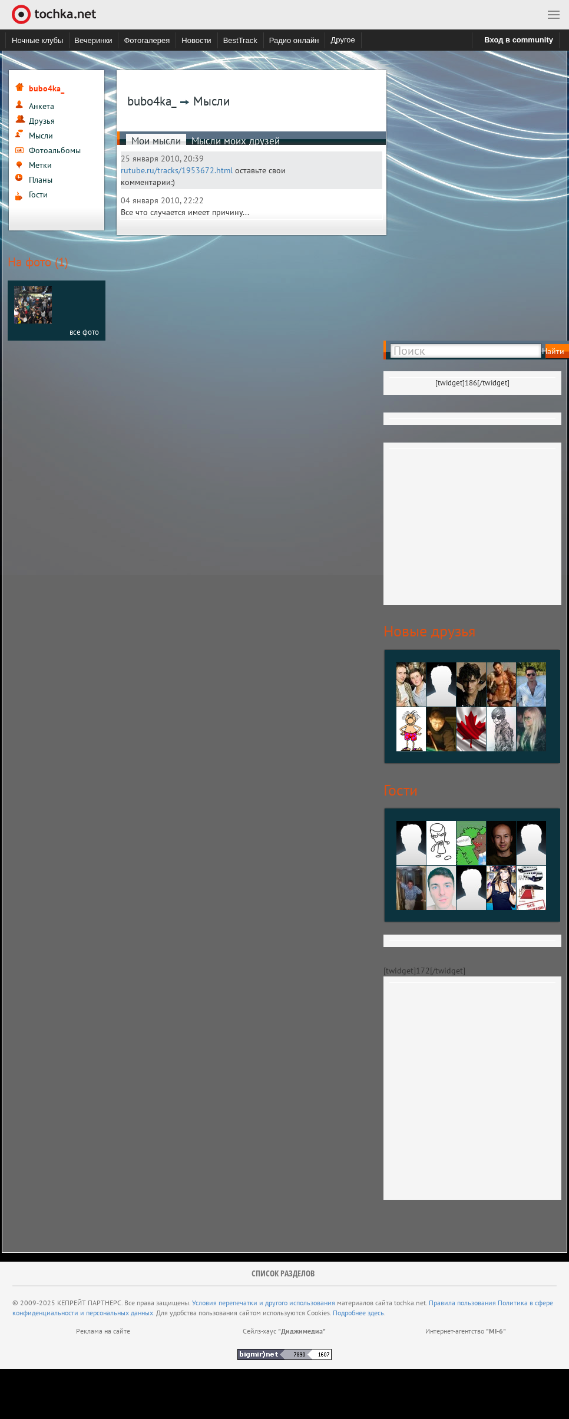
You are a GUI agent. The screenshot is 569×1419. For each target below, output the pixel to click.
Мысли (41, 135)
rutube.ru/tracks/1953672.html (177, 170)
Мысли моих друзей (235, 140)
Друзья (42, 121)
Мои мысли (156, 140)
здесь (376, 1312)
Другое (342, 39)
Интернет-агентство (465, 1330)
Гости (38, 194)
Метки (40, 165)
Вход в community (518, 39)
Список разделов (283, 1273)
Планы (40, 179)
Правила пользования (462, 1302)
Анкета (41, 106)
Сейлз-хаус (284, 1330)
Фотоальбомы (55, 150)
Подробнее (350, 1312)
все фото (84, 331)
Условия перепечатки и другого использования (263, 1302)
